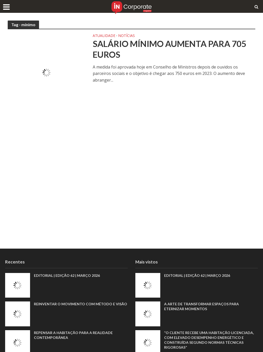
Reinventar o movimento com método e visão (80, 304)
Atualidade (104, 36)
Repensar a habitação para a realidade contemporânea (73, 335)
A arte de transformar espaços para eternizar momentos (201, 306)
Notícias (126, 36)
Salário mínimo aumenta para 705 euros (169, 49)
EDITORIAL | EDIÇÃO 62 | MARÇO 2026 (67, 275)
